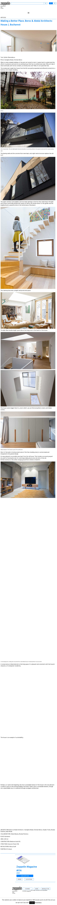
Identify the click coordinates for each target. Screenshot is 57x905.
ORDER (19, 879)
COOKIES (27, 889)
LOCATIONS (29, 879)
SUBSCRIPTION (25, 876)
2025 (18, 873)
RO (51, 3)
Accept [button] (32, 903)
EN (54, 3)
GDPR (36, 889)
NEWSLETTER (45, 889)
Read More (38, 903)
